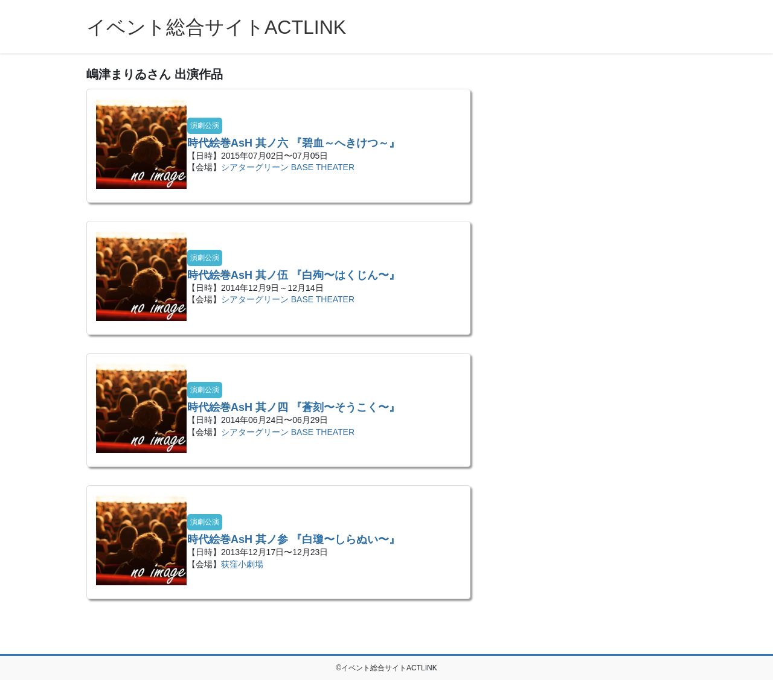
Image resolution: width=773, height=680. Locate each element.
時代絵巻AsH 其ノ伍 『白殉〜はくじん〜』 (293, 275)
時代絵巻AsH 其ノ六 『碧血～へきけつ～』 (293, 143)
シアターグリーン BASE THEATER (287, 167)
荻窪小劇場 (242, 564)
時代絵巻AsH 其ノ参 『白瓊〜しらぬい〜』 (293, 539)
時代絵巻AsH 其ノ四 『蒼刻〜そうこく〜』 (293, 407)
